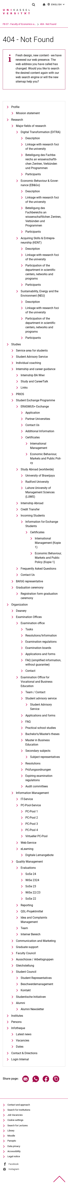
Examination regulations (41, 641)
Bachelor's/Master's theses (42, 734)
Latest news (23, 1034)
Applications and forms (40, 654)
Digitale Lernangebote (39, 855)
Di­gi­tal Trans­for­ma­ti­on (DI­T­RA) (41, 132)
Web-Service (28, 842)
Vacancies (22, 1040)
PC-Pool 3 (31, 824)
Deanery (21, 610)
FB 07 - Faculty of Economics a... (19, 24)
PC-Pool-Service (31, 805)
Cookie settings (15, 1120)
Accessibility (13, 1151)
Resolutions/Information (41, 635)
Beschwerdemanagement (37, 984)
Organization (19, 604)
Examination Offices (29, 617)
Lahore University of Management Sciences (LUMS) (40, 492)
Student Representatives (36, 978)
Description (32, 191)
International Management (38, 446)
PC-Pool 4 (31, 830)
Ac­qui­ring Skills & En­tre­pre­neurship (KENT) (38, 240)
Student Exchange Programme (35, 400)
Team (24, 928)
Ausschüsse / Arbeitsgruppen (34, 959)
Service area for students (32, 350)
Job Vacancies (15, 1115)
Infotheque (18, 1028)
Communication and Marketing (36, 941)
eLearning (27, 849)
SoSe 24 (30, 874)
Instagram (14, 1169)
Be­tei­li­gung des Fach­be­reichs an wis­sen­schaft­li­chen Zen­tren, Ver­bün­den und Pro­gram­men (41, 161)
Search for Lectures (17, 1125)
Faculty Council (26, 953)
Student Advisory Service (32, 356)
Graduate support (27, 947)
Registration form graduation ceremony (39, 596)
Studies (16, 344)
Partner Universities (37, 419)
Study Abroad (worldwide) (37, 469)
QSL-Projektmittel (32, 911)
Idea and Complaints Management (34, 920)
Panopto (11, 1140)
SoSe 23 (30, 886)
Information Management (32, 793)
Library (10, 1130)
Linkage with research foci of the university (42, 146)
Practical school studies (40, 728)
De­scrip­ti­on (32, 138)
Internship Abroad (32, 503)
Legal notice (13, 1156)
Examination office (33, 623)
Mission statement (28, 113)
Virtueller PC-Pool (36, 836)
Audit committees (36, 786)
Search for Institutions (18, 1109)
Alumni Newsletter (32, 1009)
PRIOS (20, 394)
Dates (19, 1046)
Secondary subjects (37, 750)
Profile (15, 107)
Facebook (14, 1164)
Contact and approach (18, 1104)
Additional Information (39, 431)
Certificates (32, 437)
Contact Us (32, 425)
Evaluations (28, 867)
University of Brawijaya (40, 475)
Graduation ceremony (30, 587)
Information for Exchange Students (41, 524)
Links (24, 387)
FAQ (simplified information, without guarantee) (43, 662)
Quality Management (29, 861)
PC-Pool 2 (31, 817)
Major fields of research (31, 126)
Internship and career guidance (35, 369)
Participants (33, 174)
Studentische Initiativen (31, 997)
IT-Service (27, 799)
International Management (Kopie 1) (48, 543)
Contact (30, 670)
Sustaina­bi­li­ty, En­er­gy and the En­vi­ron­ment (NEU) (39, 293)
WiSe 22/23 (32, 892)
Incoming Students (33, 515)
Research (17, 119)
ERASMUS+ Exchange (35, 406)
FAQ (28, 721)
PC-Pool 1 (31, 811)
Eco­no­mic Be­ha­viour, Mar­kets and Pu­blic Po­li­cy (45, 458)
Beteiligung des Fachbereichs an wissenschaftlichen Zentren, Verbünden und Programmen (43, 216)
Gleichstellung (25, 965)
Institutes (17, 1015)
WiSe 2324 (32, 880)
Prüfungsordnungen (38, 769)
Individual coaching (28, 363)
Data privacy (13, 1146)
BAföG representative (29, 581)
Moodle (11, 1135)
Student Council (26, 971)
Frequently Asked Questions (38, 568)
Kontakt (26, 990)
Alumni (20, 1003)
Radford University (37, 481)
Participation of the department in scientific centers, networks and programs (40, 272)
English (56, 4)
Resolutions (32, 763)
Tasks (29, 629)
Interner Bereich (30, 934)
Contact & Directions (24, 1053)
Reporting (27, 905)
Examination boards (38, 648)
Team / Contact (35, 692)
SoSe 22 (30, 898)
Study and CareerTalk (34, 381)
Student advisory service (41, 698)
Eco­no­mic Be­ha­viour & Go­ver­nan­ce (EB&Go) (39, 183)
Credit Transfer (30, 509)
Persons (16, 1022)
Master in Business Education (37, 742)
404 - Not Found (48, 24)
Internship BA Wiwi (33, 375)
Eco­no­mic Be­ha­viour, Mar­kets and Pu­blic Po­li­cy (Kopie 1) (48, 558)
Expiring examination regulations (38, 778)
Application (32, 412)
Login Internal (20, 1059)
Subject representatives (45, 757)
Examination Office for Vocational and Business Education (36, 682)
